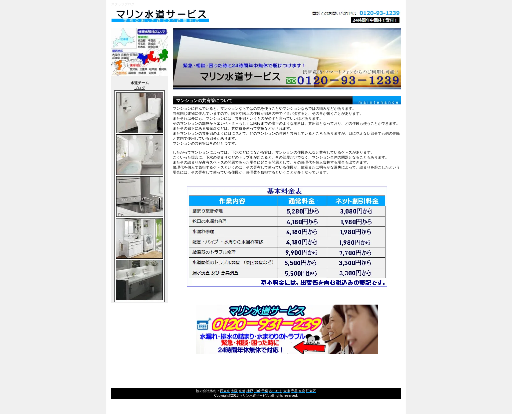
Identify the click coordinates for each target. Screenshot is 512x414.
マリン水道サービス (194, 16)
